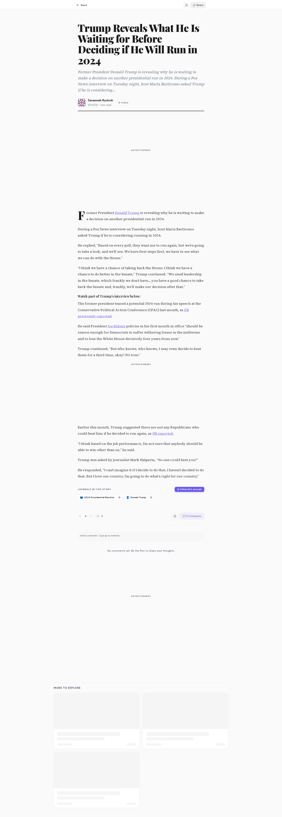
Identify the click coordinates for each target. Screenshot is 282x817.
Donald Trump (127, 212)
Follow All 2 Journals (189, 489)
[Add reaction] (100, 516)
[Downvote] (80, 516)
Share (198, 5)
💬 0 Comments (192, 516)
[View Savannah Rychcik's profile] (82, 103)
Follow (123, 102)
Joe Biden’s (116, 326)
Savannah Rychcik (100, 100)
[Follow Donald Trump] (151, 497)
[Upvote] (91, 516)
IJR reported (162, 433)
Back (81, 5)
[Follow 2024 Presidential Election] (119, 497)
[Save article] (186, 5)
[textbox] (141, 536)
